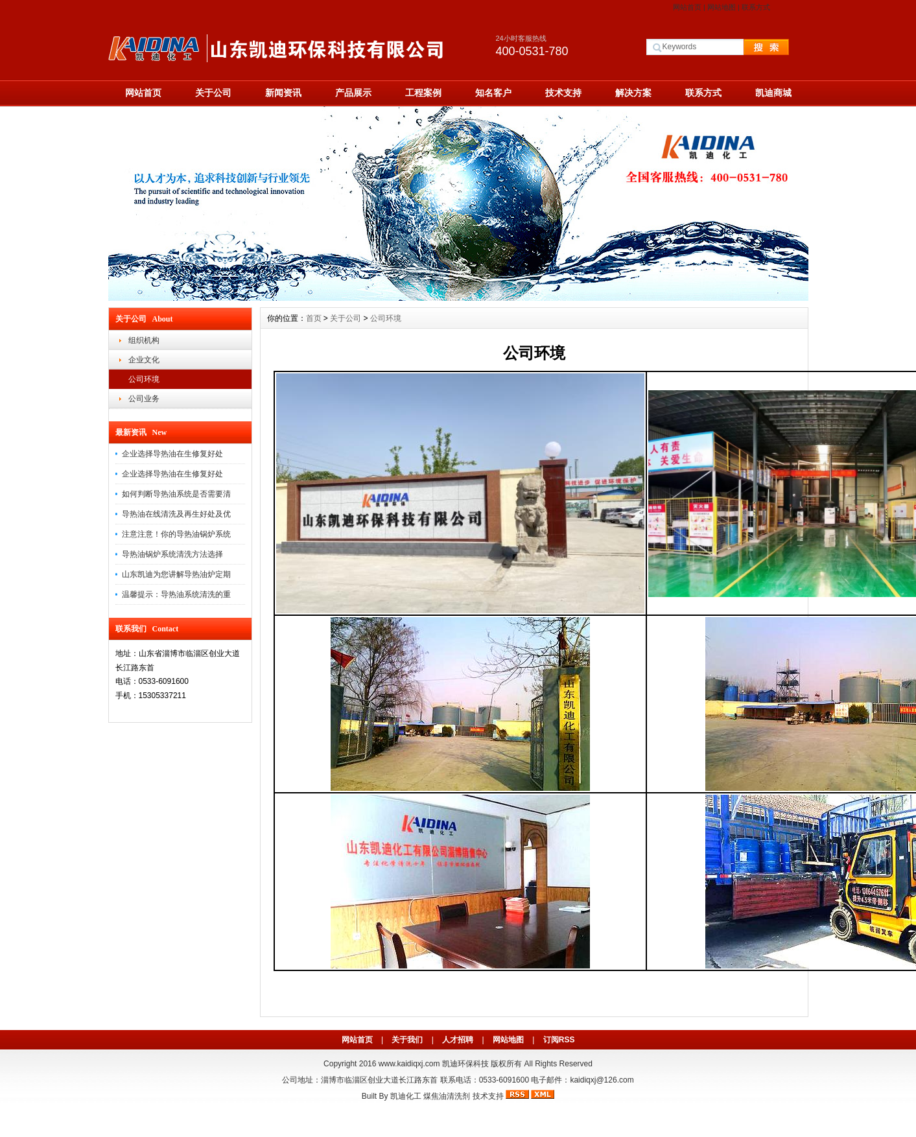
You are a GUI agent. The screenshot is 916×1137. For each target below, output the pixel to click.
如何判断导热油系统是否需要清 (176, 493)
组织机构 (143, 340)
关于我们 (407, 1039)
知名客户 (493, 93)
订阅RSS (559, 1039)
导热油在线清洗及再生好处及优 (176, 514)
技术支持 (563, 93)
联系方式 (756, 7)
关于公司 (213, 93)
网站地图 (721, 7)
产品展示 (353, 93)
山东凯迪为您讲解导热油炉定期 (176, 574)
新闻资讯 (283, 93)
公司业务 (143, 398)
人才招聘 (457, 1039)
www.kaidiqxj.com (409, 1063)
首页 (314, 318)
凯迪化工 (405, 1096)
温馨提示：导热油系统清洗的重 (176, 594)
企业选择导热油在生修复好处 (172, 453)
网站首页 (687, 7)
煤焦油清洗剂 (446, 1096)
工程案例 (423, 93)
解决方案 (633, 93)
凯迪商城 (773, 93)
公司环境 (143, 379)
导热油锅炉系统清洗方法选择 (172, 554)
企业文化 (143, 359)
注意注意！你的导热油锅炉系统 (176, 534)
